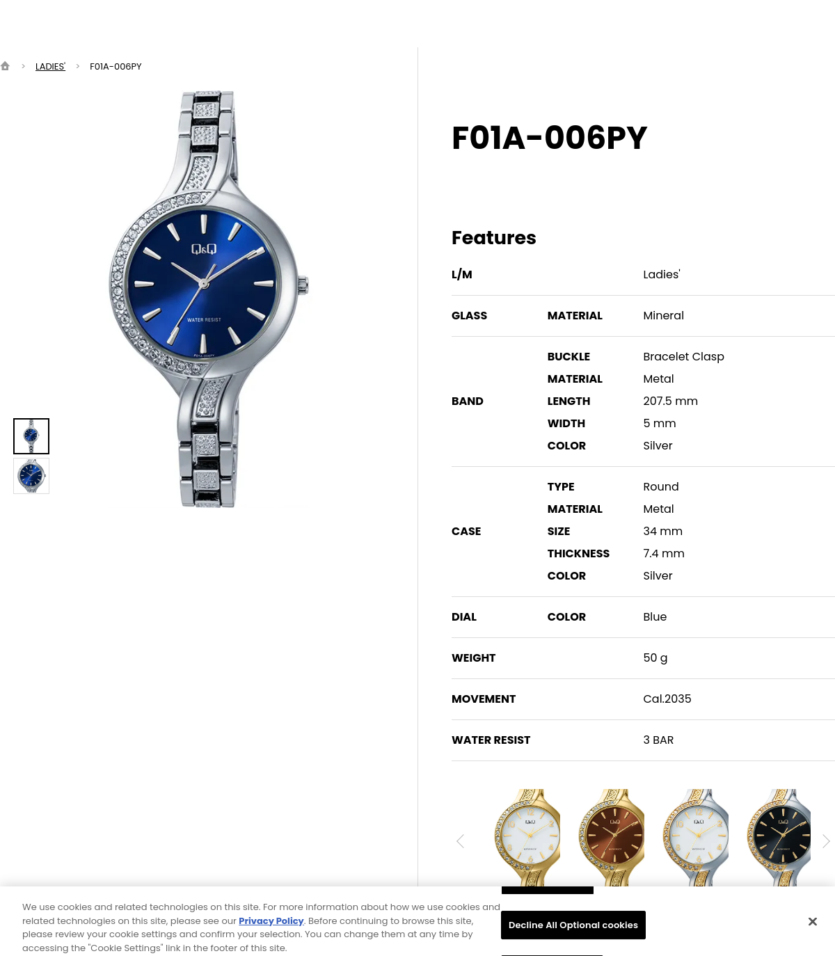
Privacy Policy (271, 927)
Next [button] (823, 841)
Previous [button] (463, 841)
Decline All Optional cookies (573, 932)
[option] (209, 299)
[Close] (812, 929)
